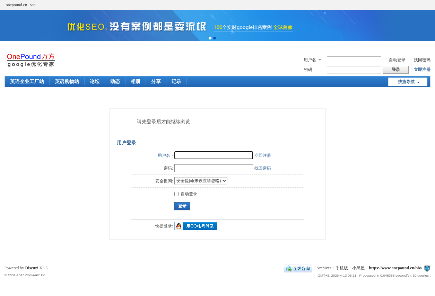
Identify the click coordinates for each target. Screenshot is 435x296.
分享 (156, 81)
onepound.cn (16, 4)
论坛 (94, 81)
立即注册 (422, 69)
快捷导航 (406, 81)
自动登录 (394, 59)
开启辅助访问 (421, 5)
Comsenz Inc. (35, 275)
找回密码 (422, 59)
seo (32, 4)
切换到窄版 (426, 5)
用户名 (310, 59)
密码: (168, 168)
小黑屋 (358, 268)
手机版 (342, 268)
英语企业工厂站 (27, 81)
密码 (308, 69)
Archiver (323, 268)
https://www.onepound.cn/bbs (395, 268)
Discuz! (31, 268)
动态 (115, 81)
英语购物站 (67, 81)
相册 (135, 81)
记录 (176, 81)
